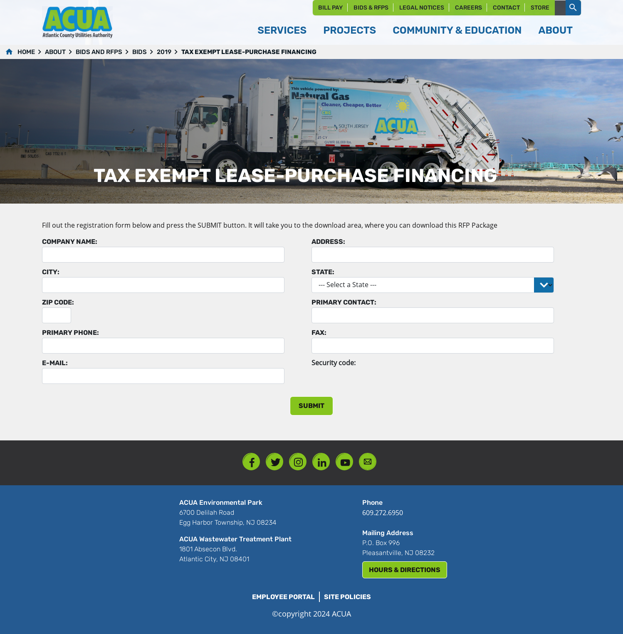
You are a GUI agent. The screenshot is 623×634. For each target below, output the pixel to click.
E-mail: (55, 363)
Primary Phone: (70, 333)
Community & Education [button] (457, 30)
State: (323, 272)
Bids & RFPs (371, 7)
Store (540, 7)
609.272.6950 (382, 512)
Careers (468, 7)
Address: (328, 242)
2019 (164, 52)
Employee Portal (283, 597)
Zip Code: (58, 302)
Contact (506, 7)
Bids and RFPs (99, 52)
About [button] (555, 30)
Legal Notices (421, 7)
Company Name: (69, 242)
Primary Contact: (344, 302)
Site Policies (347, 597)
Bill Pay (330, 7)
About (55, 52)
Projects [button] (349, 30)
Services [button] (282, 30)
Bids (139, 52)
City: (50, 272)
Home (26, 52)
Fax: (319, 333)
